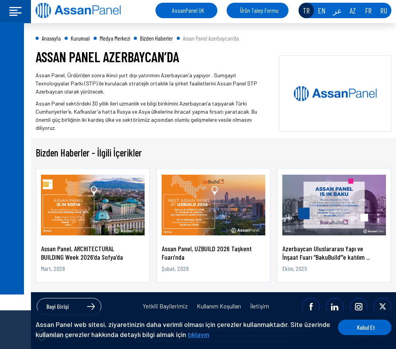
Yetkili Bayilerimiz (165, 306)
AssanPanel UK (188, 10)
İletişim (259, 306)
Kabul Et (362, 327)
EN (322, 10)
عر (337, 10)
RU (383, 10)
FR (368, 10)
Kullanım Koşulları (219, 306)
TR (306, 10)
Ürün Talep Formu (259, 10)
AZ (353, 10)
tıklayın (226, 334)
